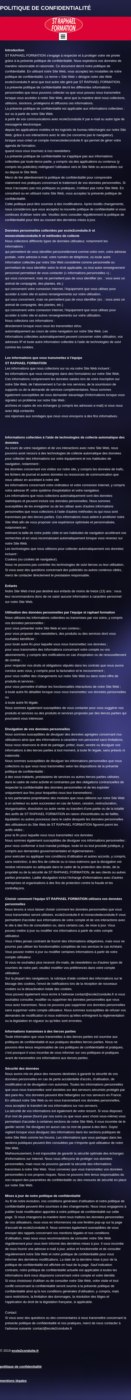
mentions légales (13, 1381)
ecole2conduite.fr (25, 1351)
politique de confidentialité (21, 1366)
